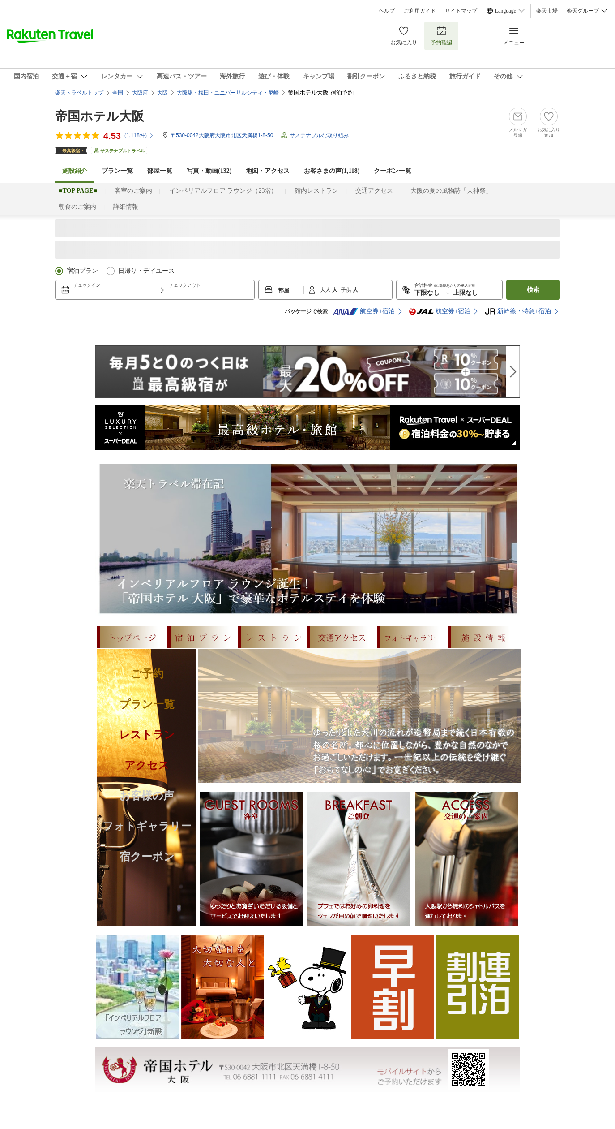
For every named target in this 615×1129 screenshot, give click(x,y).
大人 (326, 290)
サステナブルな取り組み (319, 135)
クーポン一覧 (392, 171)
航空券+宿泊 (364, 311)
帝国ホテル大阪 (99, 116)
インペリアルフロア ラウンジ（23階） (223, 190)
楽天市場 (547, 11)
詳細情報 (125, 206)
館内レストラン (316, 190)
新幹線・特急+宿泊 (518, 311)
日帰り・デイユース (146, 270)
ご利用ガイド (420, 11)
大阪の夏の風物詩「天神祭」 (451, 190)
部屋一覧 (159, 171)
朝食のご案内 (77, 206)
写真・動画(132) (209, 171)
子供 (347, 290)
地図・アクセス (268, 171)
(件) (139, 135)
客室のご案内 (133, 190)
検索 (533, 289)
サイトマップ (461, 11)
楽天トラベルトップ (79, 93)
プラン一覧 (117, 171)
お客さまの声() (331, 171)
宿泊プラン (82, 270)
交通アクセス (374, 190)
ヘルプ (387, 11)
